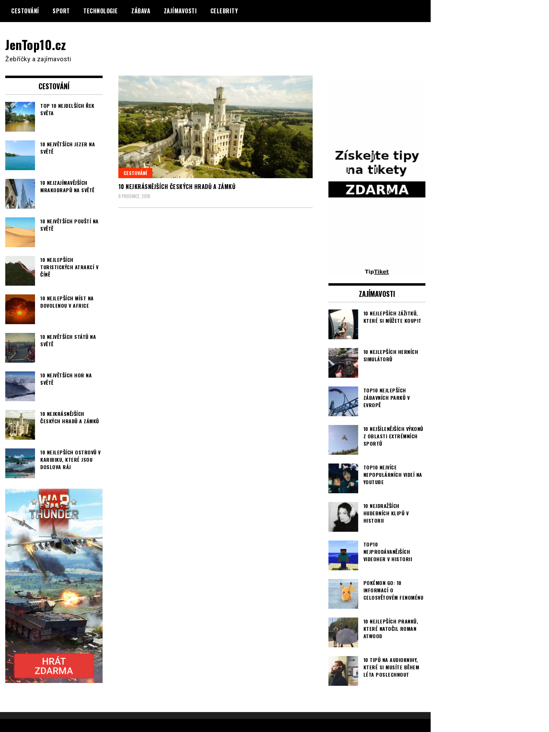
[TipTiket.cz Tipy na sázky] (377, 271)
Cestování (25, 11)
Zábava (140, 11)
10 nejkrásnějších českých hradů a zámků (177, 186)
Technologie (100, 11)
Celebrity (224, 11)
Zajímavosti (180, 11)
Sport (61, 11)
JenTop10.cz (35, 44)
